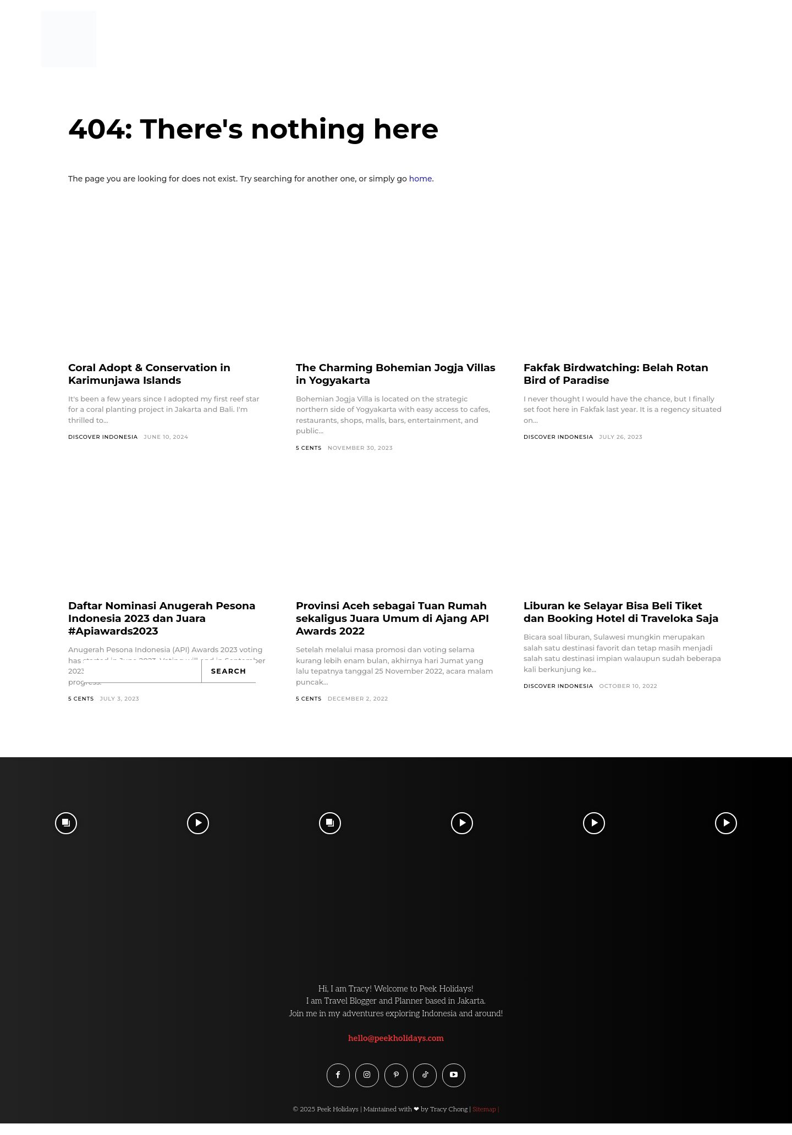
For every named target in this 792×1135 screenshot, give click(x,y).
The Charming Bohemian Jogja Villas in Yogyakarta (385, 374)
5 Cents (309, 447)
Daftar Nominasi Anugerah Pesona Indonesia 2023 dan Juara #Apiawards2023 (167, 618)
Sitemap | (485, 1111)
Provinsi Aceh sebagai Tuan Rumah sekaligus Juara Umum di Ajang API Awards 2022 (391, 618)
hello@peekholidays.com (396, 1038)
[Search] (228, 671)
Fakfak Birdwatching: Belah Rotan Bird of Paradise (622, 374)
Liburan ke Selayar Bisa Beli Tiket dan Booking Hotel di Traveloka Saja (619, 618)
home (420, 179)
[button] (760, 29)
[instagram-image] (66, 824)
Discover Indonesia (104, 436)
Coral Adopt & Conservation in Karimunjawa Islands (154, 374)
